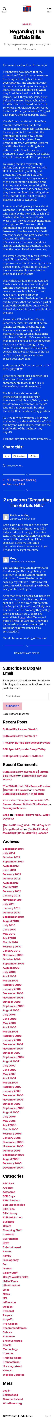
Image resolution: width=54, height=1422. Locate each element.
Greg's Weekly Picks (15, 1276)
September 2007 (13, 1057)
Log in (6, 1390)
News (15, 465)
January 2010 (11, 950)
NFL (21, 465)
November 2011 (12, 899)
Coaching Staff (12, 1230)
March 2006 (10, 1129)
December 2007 (13, 1044)
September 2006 (13, 1108)
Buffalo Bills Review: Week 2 (20, 729)
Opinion (8, 1306)
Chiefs (7, 1225)
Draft (6, 1242)
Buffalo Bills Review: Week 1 (20, 736)
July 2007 (9, 1065)
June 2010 (9, 929)
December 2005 (13, 1142)
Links (6, 1289)
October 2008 (12, 1001)
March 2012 (10, 887)
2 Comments (28, 49)
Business (8, 1221)
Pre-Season (10, 1323)
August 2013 (11, 865)
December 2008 (13, 993)
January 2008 (12, 1040)
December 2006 (13, 1095)
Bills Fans (8, 1208)
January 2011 (11, 908)
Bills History (10, 1213)
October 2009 (12, 959)
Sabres (7, 1332)
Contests (8, 1234)
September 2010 (13, 916)
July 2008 (9, 1014)
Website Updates (13, 1374)
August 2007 (11, 1061)
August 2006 (11, 1112)
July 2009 (9, 972)
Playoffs (8, 1319)
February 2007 (12, 1086)
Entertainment (12, 1247)
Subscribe (12, 706)
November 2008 (13, 997)
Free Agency (11, 1259)
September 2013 (13, 861)
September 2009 (13, 963)
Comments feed (13, 1399)
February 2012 (12, 891)
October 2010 (11, 912)
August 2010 (11, 921)
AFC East (8, 1183)
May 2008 (9, 1023)
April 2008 (9, 1027)
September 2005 (13, 1154)
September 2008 (13, 1006)
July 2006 (9, 1116)
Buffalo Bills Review (22, 1416)
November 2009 (13, 955)
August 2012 (11, 882)
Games (7, 1268)
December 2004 (13, 1167)
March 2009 (10, 980)
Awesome (9, 1191)
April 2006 (9, 1125)
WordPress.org (12, 1403)
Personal (8, 1310)
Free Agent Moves (14, 808)
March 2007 (10, 1082)
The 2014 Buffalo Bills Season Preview (26, 742)
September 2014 (13, 848)
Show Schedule (12, 1340)
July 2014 (9, 853)
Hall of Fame (10, 1281)
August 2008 (11, 1010)
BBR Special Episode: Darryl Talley (24, 749)
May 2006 (9, 1120)
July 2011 (9, 904)
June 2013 (9, 870)
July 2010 (9, 925)
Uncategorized (12, 1366)
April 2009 (9, 976)
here (22, 617)
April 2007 (9, 1078)
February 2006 (12, 1133)
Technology (10, 1349)
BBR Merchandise (14, 1204)
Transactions (11, 1362)
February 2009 (12, 984)
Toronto (8, 1353)
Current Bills (10, 1238)
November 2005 (13, 1146)
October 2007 (11, 1052)
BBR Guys (9, 1196)
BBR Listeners (11, 1200)
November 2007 (13, 1048)
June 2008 (10, 1018)
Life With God (11, 1285)
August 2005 (11, 1159)
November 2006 (13, 1099)
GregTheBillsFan (19, 44)
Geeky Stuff (10, 1272)
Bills (9, 465)
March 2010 (10, 942)
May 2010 (9, 933)
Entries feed (10, 1394)
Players (7, 1315)
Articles (8, 1187)
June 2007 (9, 1069)
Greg (6, 814)
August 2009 (11, 967)
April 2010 (9, 938)
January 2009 (12, 989)
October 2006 (12, 1103)
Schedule (9, 1336)
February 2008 (12, 1035)
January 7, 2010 (42, 44)
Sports (27, 24)
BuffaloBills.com (13, 1217)
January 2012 (11, 895)
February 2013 (12, 874)
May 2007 (9, 1074)
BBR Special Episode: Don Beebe (23, 755)
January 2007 (12, 1091)
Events (7, 1251)
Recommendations (14, 1328)
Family (7, 1255)
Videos (7, 1370)
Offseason (9, 1302)
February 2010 (12, 946)
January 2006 (12, 1137)
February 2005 (12, 1163)
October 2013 (11, 857)
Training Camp (12, 1357)
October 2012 (11, 878)
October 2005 (12, 1150)
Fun (5, 1264)
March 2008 (10, 1031)
